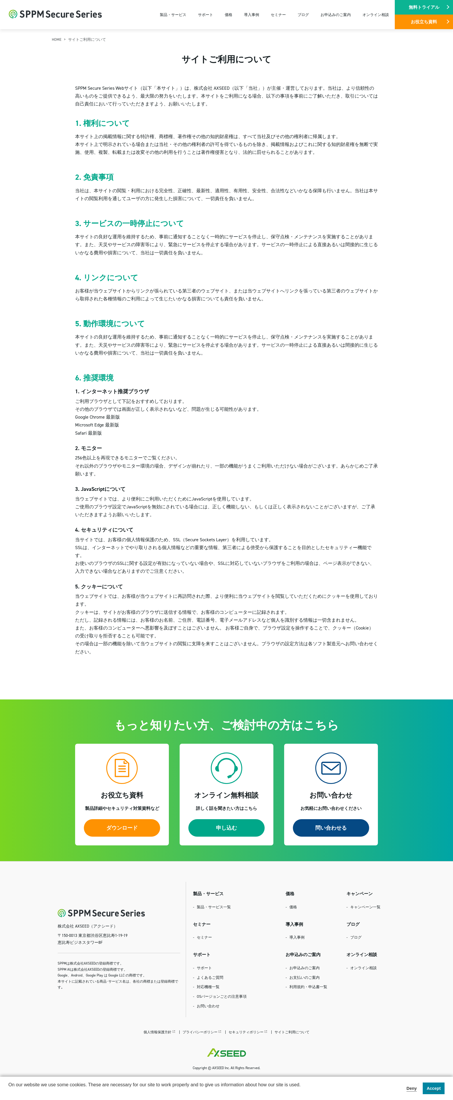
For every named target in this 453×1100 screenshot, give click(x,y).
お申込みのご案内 (336, 14)
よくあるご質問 (210, 977)
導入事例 (251, 14)
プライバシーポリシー (200, 1032)
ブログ (303, 14)
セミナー (278, 14)
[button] (9, 1092)
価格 (228, 14)
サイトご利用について (292, 1032)
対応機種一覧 (208, 986)
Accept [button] (434, 1088)
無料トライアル (424, 7)
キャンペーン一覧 (365, 907)
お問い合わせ (208, 1006)
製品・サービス (173, 14)
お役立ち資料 (424, 21)
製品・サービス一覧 (214, 907)
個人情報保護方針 (157, 1032)
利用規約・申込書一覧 (308, 986)
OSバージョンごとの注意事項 (222, 996)
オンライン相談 (375, 14)
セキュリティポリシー (246, 1032)
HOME (56, 39)
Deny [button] (411, 1088)
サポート (205, 14)
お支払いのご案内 (304, 977)
